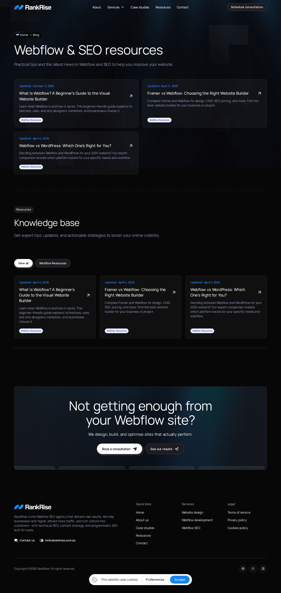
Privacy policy (237, 520)
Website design (192, 512)
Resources (163, 7)
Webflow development (197, 520)
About (96, 7)
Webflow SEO (191, 528)
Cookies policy (238, 528)
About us (142, 520)
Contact (183, 7)
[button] (116, 7)
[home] (32, 7)
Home (140, 512)
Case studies (140, 7)
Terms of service (239, 512)
